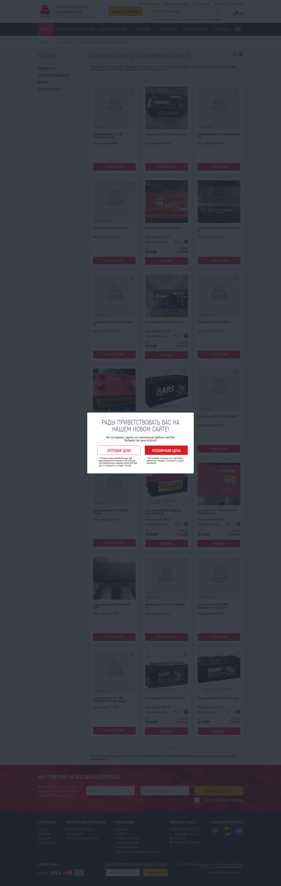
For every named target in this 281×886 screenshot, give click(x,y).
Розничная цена (166, 450)
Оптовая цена (119, 450)
